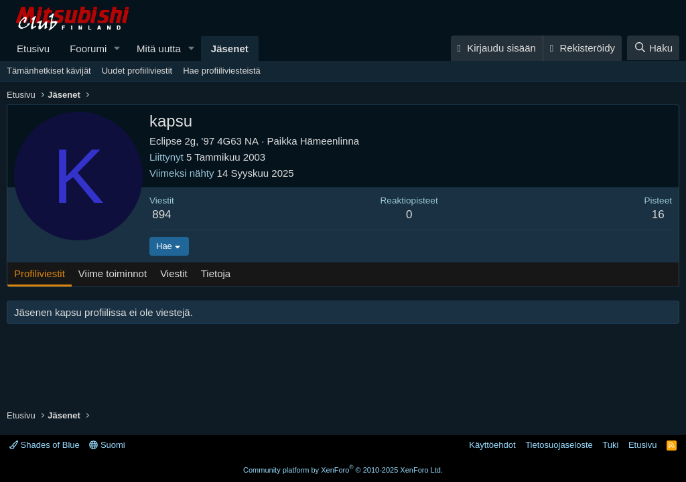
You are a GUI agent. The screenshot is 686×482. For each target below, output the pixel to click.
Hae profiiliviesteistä (222, 71)
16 (658, 214)
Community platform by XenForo (343, 470)
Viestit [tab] (174, 273)
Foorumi (88, 48)
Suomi (107, 445)
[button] (117, 48)
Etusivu (33, 48)
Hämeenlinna (329, 141)
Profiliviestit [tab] (39, 273)
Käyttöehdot (492, 445)
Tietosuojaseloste (559, 445)
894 (161, 214)
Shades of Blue (44, 445)
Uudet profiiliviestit (137, 71)
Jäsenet (230, 48)
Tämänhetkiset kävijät (49, 71)
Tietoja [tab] (215, 273)
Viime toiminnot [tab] (112, 273)
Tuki (610, 445)
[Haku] (653, 47)
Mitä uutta (159, 48)
